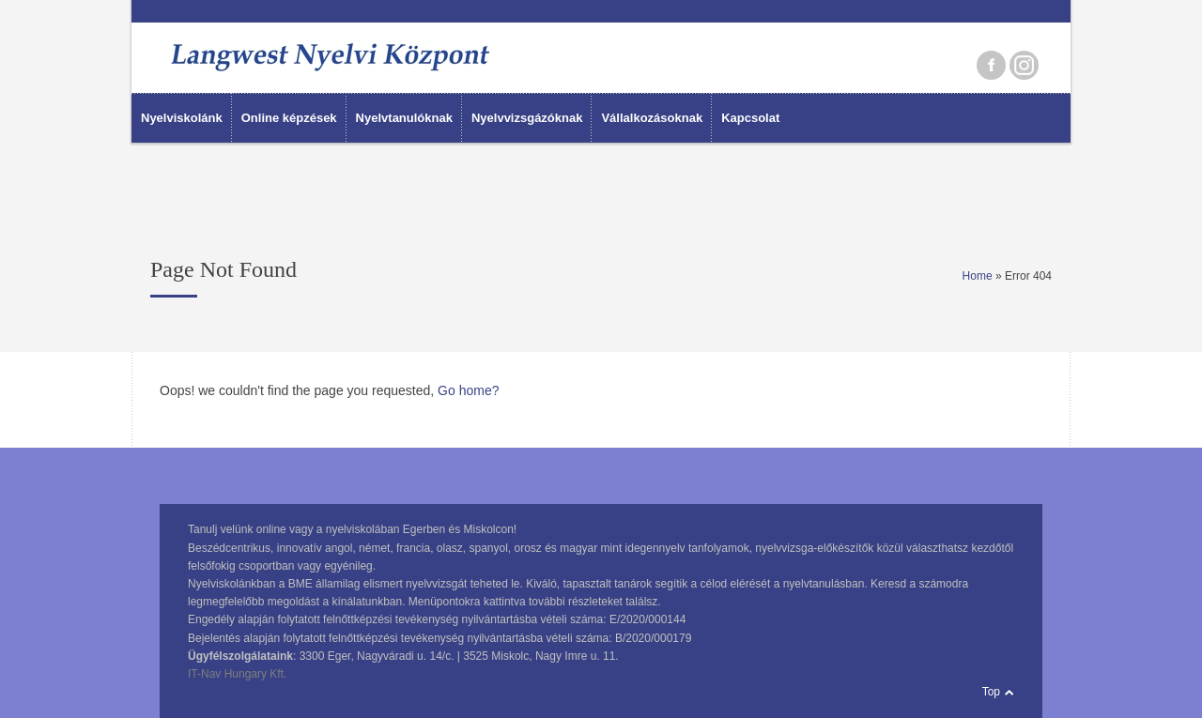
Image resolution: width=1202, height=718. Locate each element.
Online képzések (289, 118)
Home (978, 276)
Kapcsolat (750, 118)
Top (991, 691)
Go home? (468, 390)
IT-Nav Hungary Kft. (237, 673)
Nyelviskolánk (182, 118)
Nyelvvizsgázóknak (527, 118)
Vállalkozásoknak (651, 118)
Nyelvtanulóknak (404, 118)
